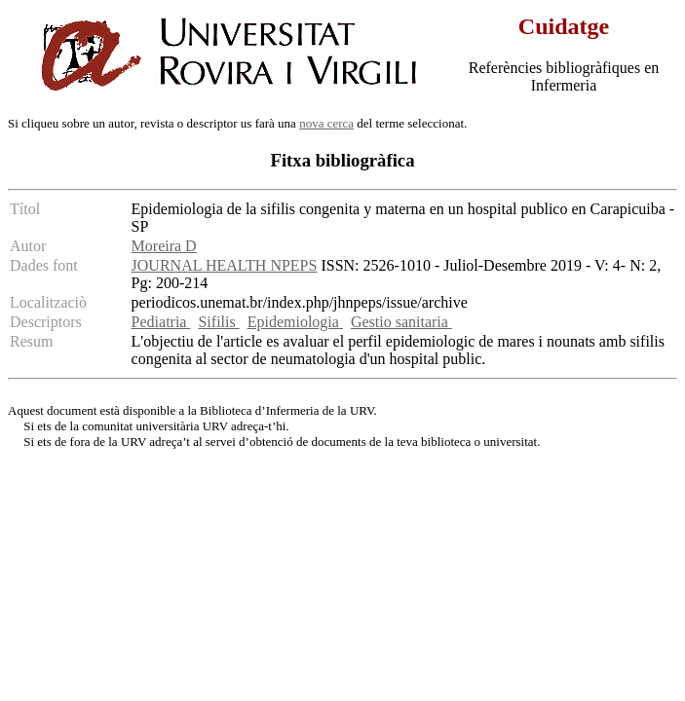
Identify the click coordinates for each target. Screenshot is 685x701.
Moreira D (164, 246)
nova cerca (326, 123)
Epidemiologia (295, 322)
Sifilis (218, 322)
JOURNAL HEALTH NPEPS (225, 265)
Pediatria (161, 322)
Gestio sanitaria (401, 322)
